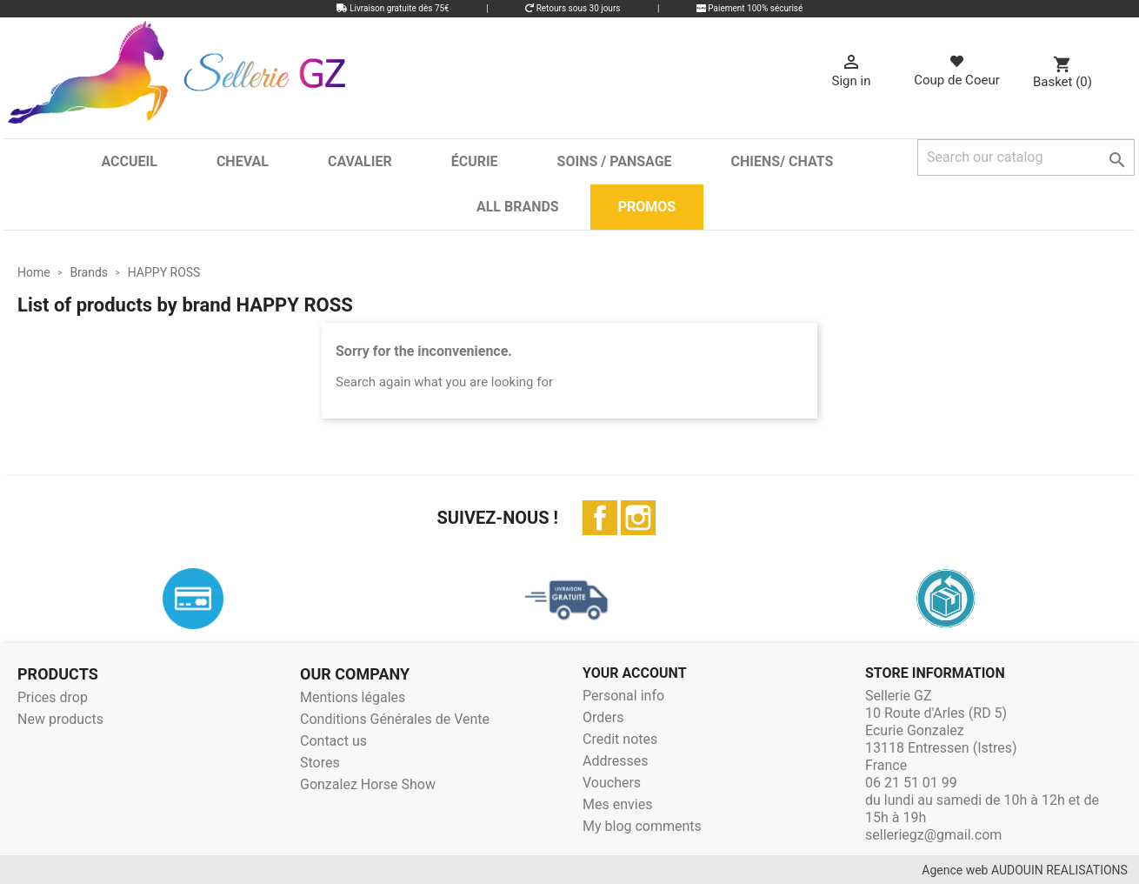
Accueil (129, 161)
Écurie (474, 161)
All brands (517, 206)
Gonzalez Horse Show (368, 784)
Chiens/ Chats (782, 161)
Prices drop (52, 697)
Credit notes (620, 739)
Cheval (242, 161)
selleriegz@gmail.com (933, 835)
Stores (320, 762)
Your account (635, 673)
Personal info (623, 695)
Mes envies (617, 804)
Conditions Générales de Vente (395, 719)
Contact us (333, 741)
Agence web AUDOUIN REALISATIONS (1025, 870)
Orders (603, 717)
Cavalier (360, 161)
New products (60, 719)
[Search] (1026, 157)
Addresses (616, 761)
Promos (647, 206)
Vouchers (612, 782)
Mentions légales (352, 697)
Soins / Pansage (614, 161)
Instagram (638, 517)
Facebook (600, 517)
